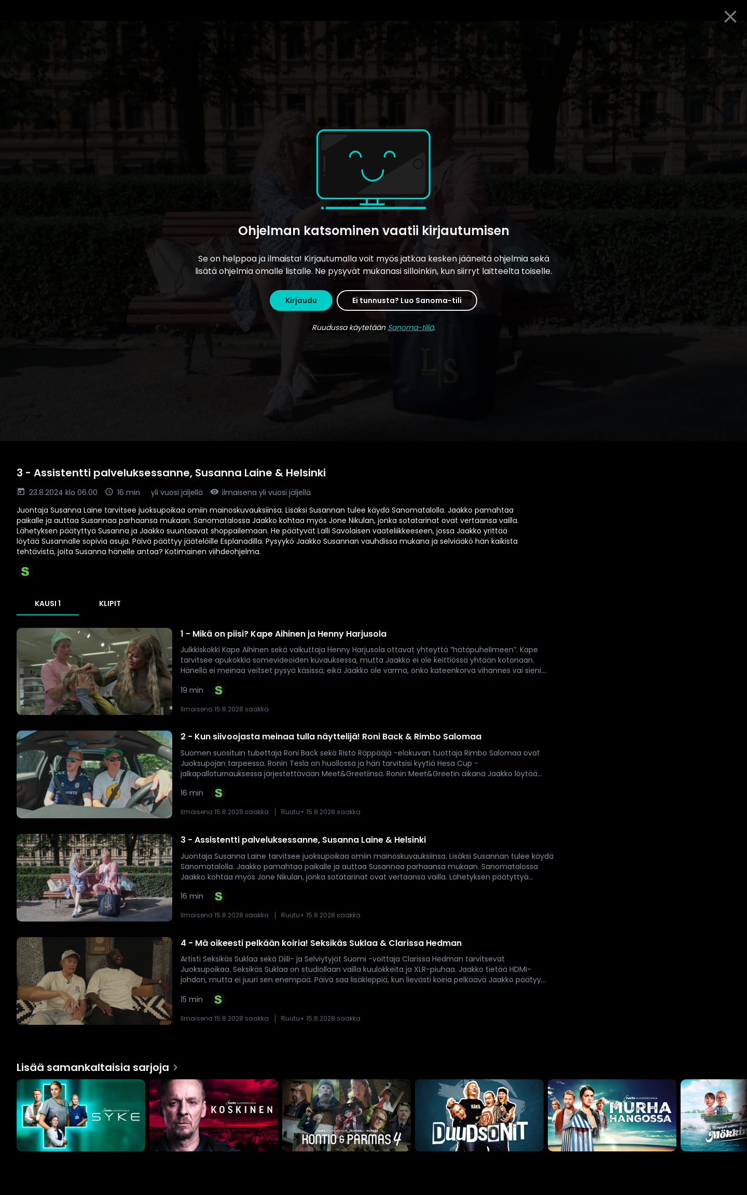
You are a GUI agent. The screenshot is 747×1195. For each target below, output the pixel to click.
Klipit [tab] (110, 603)
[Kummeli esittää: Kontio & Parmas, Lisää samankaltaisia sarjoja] (346, 1116)
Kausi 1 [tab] (48, 603)
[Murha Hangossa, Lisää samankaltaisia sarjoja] (612, 1116)
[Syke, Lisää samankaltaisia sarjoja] (81, 1116)
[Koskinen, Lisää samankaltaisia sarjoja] (213, 1116)
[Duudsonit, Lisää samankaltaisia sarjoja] (479, 1116)
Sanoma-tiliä (411, 327)
